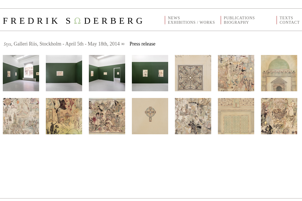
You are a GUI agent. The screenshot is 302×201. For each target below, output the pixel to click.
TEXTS (286, 18)
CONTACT (290, 22)
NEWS (174, 18)
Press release (142, 44)
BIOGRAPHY (236, 22)
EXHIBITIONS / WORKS (191, 22)
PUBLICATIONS (239, 18)
